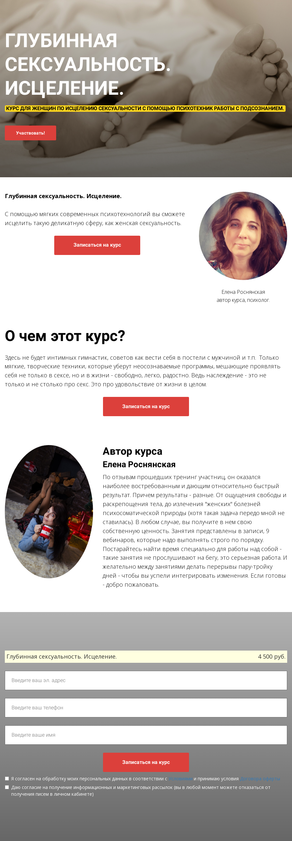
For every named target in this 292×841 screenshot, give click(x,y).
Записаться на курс (97, 245)
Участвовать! (30, 133)
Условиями (180, 778)
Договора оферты (260, 778)
